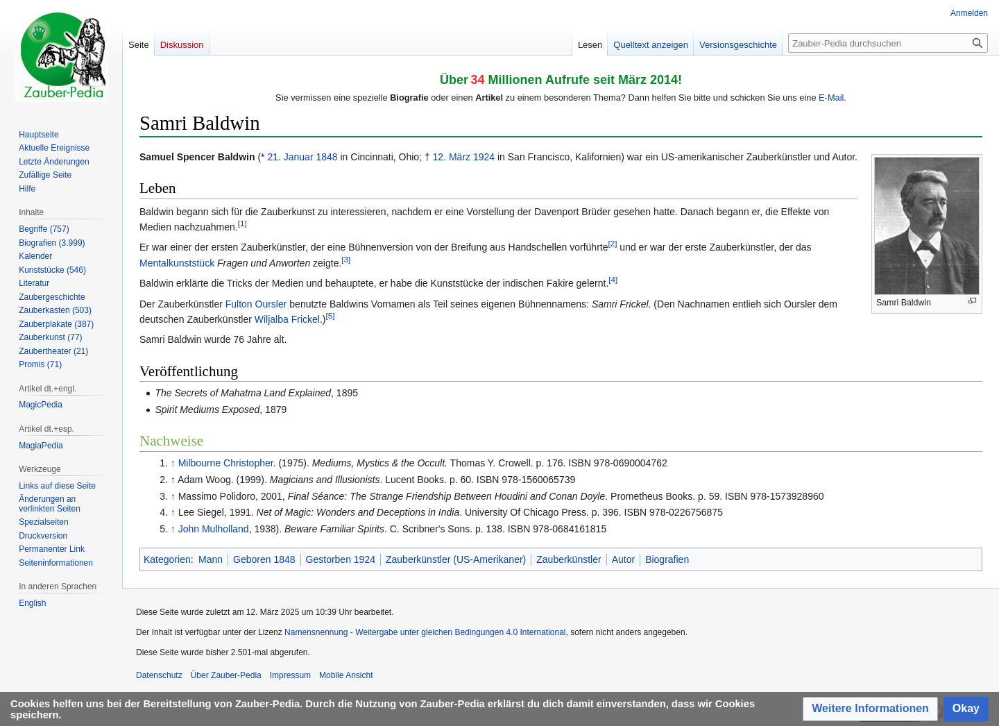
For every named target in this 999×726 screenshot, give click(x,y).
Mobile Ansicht (346, 675)
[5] (329, 315)
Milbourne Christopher (225, 462)
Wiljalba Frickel (287, 319)
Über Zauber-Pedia (226, 675)
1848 (326, 156)
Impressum (290, 675)
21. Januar (290, 156)
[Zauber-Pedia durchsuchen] (888, 43)
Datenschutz (159, 675)
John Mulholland (213, 528)
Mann (210, 559)
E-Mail (831, 97)
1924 (484, 156)
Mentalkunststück (176, 263)
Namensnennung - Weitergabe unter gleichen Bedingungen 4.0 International (424, 632)
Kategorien (167, 559)
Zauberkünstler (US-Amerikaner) (456, 559)
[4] (612, 279)
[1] (242, 223)
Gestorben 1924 (340, 559)
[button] (870, 709)
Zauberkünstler (568, 559)
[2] (612, 243)
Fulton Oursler (256, 304)
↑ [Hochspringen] (173, 462)
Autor (623, 559)
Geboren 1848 (264, 559)
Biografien (667, 559)
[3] (345, 259)
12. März (451, 156)
